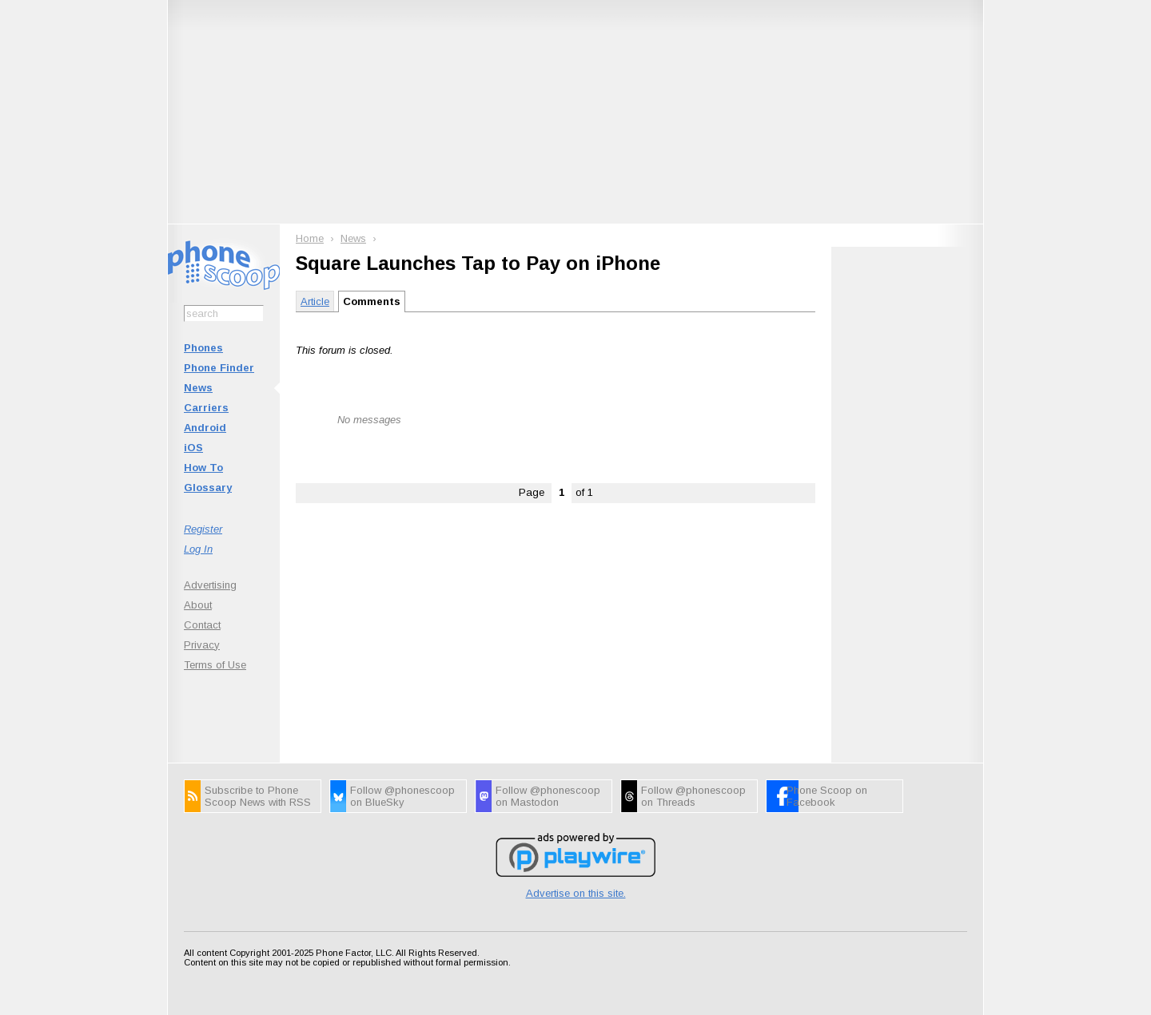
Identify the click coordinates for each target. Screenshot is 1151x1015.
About (198, 605)
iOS (193, 448)
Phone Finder (219, 368)
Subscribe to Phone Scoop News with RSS (258, 796)
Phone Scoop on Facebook (827, 796)
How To (203, 468)
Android (205, 428)
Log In (198, 549)
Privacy (202, 645)
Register (203, 529)
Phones (203, 348)
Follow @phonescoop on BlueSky (402, 796)
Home (310, 238)
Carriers (206, 408)
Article (315, 301)
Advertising (210, 585)
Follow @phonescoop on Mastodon (548, 796)
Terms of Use (215, 665)
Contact (202, 625)
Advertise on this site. (576, 893)
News (198, 388)
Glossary (208, 488)
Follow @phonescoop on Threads (693, 796)
